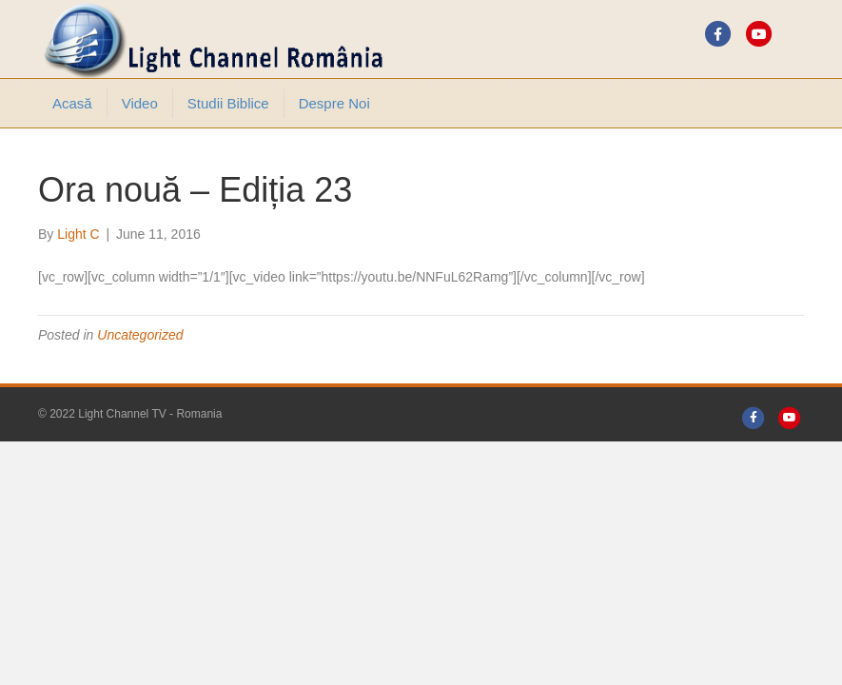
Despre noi (334, 103)
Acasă (72, 103)
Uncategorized (140, 334)
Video (140, 103)
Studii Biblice (228, 103)
